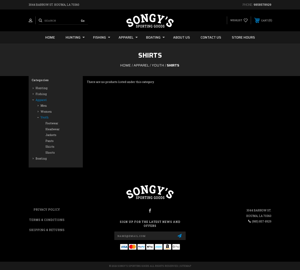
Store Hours (243, 37)
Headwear (52, 129)
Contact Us (211, 37)
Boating (155, 37)
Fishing (101, 37)
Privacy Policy (47, 209)
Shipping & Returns (47, 230)
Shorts (50, 152)
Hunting (75, 37)
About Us (181, 37)
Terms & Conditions (47, 220)
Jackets (50, 135)
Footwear (51, 123)
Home (50, 37)
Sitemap (185, 265)
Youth (45, 117)
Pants (49, 141)
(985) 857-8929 (261, 221)
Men (44, 105)
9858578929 (262, 5)
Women (46, 111)
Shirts (49, 146)
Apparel (128, 37)
